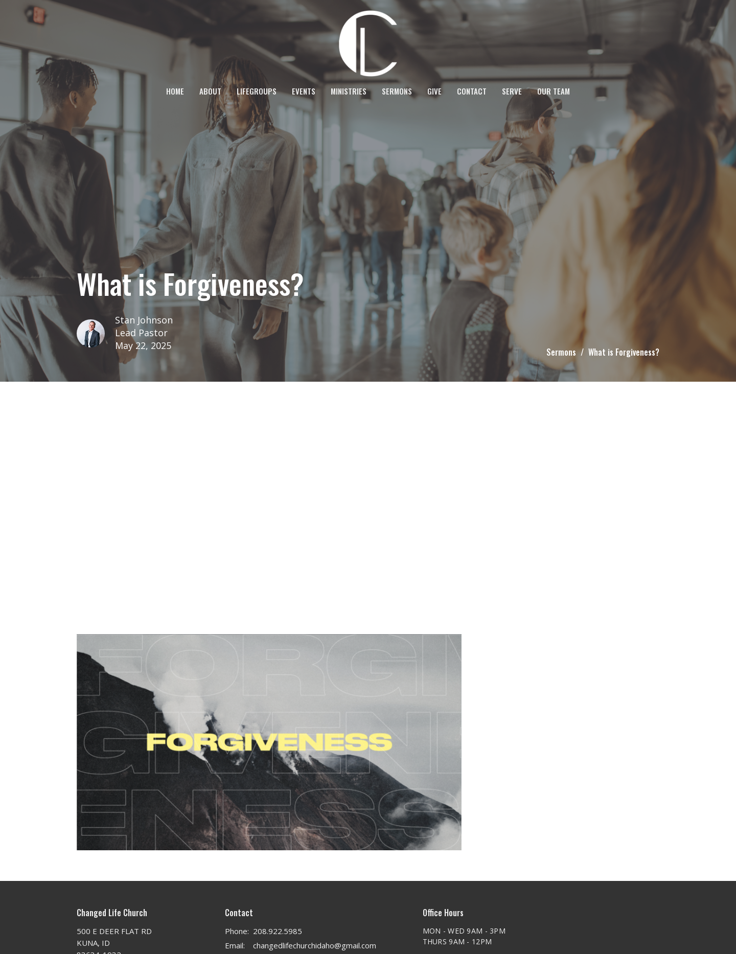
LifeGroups (257, 91)
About (210, 91)
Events (303, 91)
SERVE (512, 91)
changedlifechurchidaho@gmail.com (314, 945)
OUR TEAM (553, 91)
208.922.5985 (277, 931)
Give (434, 91)
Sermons (397, 91)
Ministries (348, 91)
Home (175, 91)
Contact (472, 91)
